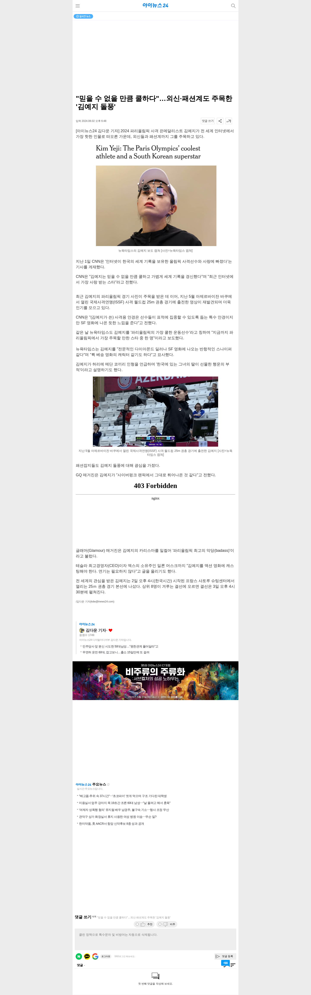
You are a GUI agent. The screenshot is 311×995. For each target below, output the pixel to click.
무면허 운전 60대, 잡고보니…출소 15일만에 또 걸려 (116, 652)
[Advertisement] (155, 741)
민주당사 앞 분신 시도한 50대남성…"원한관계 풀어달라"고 (120, 646)
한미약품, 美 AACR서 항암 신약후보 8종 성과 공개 (111, 823)
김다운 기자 (96, 630)
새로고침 (108, 784)
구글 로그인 (95, 956)
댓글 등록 (227, 956)
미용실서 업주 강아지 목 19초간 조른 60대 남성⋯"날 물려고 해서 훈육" (124, 803)
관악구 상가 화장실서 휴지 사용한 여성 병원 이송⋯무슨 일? (117, 816)
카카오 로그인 (87, 956)
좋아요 (110, 630)
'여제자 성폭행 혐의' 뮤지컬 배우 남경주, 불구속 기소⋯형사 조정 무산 (124, 809)
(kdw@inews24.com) (102, 601)
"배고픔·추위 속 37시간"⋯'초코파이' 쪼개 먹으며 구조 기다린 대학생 (123, 796)
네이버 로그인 (79, 956)
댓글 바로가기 (225, 963)
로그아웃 (106, 956)
